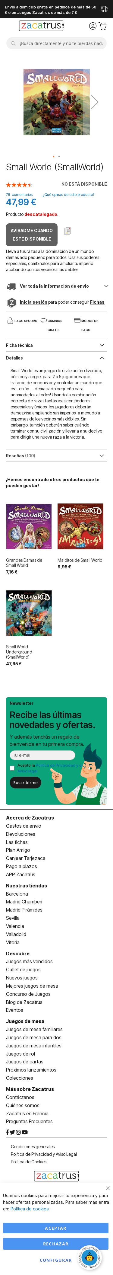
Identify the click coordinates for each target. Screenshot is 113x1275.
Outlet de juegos (23, 970)
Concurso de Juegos (28, 994)
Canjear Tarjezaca (26, 858)
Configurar (56, 1260)
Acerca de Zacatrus (30, 818)
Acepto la (50, 768)
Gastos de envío (23, 826)
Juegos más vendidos (29, 961)
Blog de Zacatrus (24, 1002)
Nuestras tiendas (26, 886)
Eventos (14, 1010)
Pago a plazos (21, 866)
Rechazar (56, 1244)
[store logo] (41, 27)
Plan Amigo (18, 850)
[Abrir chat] (90, 1258)
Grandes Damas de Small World (24, 563)
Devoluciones (20, 834)
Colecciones (19, 1078)
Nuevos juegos (22, 978)
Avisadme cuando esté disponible (32, 234)
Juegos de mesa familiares (34, 1029)
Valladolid (16, 934)
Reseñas (20, 455)
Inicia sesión (33, 302)
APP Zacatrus (20, 874)
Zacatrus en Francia (27, 1113)
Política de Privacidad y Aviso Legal (44, 1154)
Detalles (14, 357)
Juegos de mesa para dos (33, 1037)
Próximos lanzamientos (31, 1070)
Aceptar (55, 1228)
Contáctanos (20, 1097)
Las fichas (17, 842)
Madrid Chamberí (24, 902)
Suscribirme (25, 782)
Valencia (15, 926)
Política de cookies (30, 1209)
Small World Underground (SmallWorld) (19, 652)
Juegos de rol (20, 1054)
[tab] (56, 357)
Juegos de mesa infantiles (33, 1046)
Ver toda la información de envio (54, 286)
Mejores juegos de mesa (32, 986)
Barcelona (17, 894)
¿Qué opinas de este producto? (68, 194)
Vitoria (13, 942)
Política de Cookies (28, 1161)
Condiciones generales (33, 1146)
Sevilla (13, 918)
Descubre (18, 954)
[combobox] (56, 43)
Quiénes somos (22, 1105)
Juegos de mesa (25, 1021)
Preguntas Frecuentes (29, 1121)
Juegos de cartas (24, 1062)
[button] (95, 101)
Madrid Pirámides (24, 910)
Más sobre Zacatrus (30, 1089)
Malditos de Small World (80, 560)
